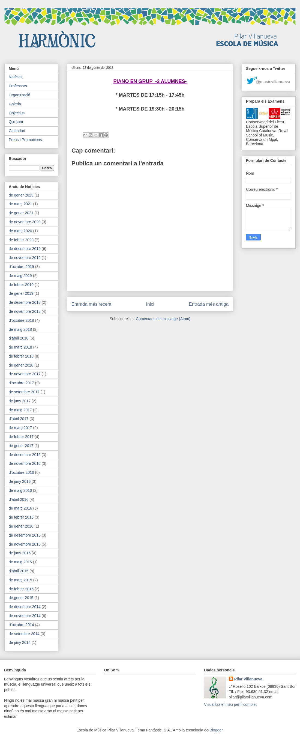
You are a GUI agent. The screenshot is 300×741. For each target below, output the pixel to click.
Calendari (17, 131)
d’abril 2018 (18, 338)
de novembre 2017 (25, 374)
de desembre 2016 (25, 455)
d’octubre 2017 (21, 383)
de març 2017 (20, 427)
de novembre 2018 (25, 311)
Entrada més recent (91, 304)
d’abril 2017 (18, 418)
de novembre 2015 (25, 544)
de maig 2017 (20, 410)
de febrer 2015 (21, 589)
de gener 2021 (21, 213)
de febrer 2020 (21, 240)
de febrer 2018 (21, 356)
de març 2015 (20, 580)
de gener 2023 (21, 195)
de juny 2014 (20, 642)
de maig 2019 (20, 275)
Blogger (215, 730)
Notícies (16, 77)
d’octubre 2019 (21, 266)
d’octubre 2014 (21, 625)
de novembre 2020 (25, 222)
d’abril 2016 (18, 499)
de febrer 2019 (21, 284)
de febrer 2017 (21, 437)
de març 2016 (20, 508)
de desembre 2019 (25, 248)
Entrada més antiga (209, 304)
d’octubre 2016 (21, 472)
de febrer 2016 (21, 517)
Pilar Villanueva (248, 679)
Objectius (17, 113)
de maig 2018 (20, 329)
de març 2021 (20, 204)
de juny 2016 (20, 481)
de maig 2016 (20, 490)
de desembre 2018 (25, 302)
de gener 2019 (21, 293)
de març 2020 (20, 231)
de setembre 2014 (24, 634)
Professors (18, 86)
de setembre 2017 (24, 392)
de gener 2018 (21, 365)
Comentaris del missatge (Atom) (163, 319)
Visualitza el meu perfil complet (230, 704)
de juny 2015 (20, 553)
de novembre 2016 (25, 463)
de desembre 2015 (25, 535)
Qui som (16, 122)
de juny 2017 (20, 401)
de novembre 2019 (25, 257)
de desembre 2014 (25, 607)
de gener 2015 (21, 598)
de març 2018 (20, 347)
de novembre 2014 (25, 616)
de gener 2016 (21, 526)
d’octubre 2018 (21, 320)
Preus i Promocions (25, 140)
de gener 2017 (21, 446)
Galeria (15, 104)
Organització (19, 95)
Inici (150, 304)
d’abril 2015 (18, 571)
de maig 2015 (20, 562)
